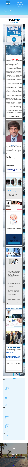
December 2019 (7, 416)
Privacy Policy (14, 465)
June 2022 (6, 397)
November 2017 (7, 435)
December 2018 (7, 424)
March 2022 (6, 399)
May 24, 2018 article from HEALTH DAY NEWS (14, 232)
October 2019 (6, 417)
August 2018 (6, 426)
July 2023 (6, 389)
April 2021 (6, 404)
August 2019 (6, 418)
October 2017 (6, 436)
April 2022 (6, 398)
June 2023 (6, 390)
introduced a (11, 192)
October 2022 (6, 395)
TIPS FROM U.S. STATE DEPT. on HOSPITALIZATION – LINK (14, 304)
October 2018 (6, 425)
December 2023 (7, 387)
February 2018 (6, 430)
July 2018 (6, 427)
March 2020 (6, 412)
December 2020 (7, 409)
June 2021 (6, 403)
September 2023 (7, 388)
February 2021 (6, 405)
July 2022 (6, 396)
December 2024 (7, 381)
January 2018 (6, 431)
